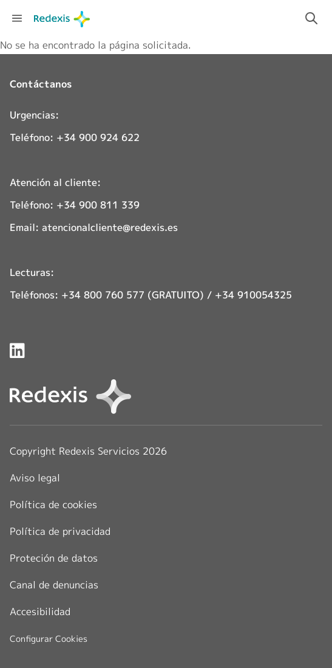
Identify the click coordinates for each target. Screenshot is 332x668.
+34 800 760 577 (102, 294)
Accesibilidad (40, 611)
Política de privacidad (60, 531)
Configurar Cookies (48, 639)
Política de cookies (53, 504)
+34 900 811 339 (98, 205)
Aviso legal (35, 477)
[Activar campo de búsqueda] (311, 18)
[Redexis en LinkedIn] (17, 350)
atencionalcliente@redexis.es (110, 227)
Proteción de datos (54, 558)
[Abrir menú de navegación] (17, 18)
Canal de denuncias (54, 584)
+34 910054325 (253, 294)
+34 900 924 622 (98, 137)
